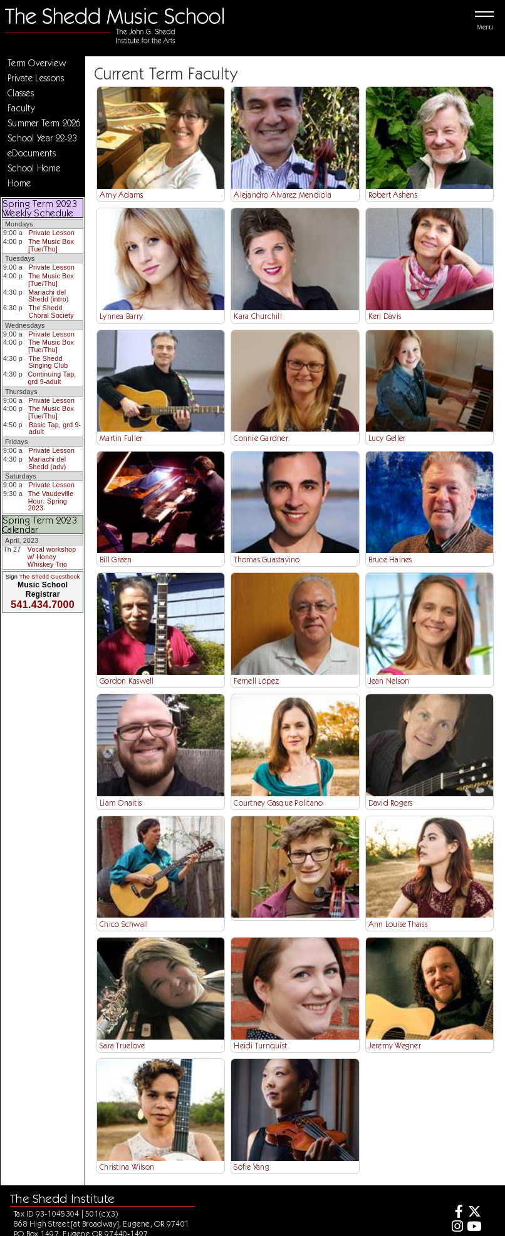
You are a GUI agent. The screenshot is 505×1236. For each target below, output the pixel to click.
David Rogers (390, 803)
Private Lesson (52, 232)
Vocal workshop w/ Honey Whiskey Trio (52, 556)
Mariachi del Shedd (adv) (47, 462)
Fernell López (256, 681)
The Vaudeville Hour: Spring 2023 (51, 501)
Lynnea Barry (121, 316)
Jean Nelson (389, 681)
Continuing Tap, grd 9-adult (52, 377)
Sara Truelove (122, 1045)
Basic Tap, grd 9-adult (55, 428)
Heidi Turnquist (260, 1045)
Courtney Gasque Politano (278, 803)
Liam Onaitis (121, 803)
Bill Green (116, 559)
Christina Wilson (127, 1167)
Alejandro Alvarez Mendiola (282, 195)
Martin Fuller (121, 438)
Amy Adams (121, 195)
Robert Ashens (392, 195)
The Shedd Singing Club (48, 362)
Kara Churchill (258, 316)
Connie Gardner (261, 438)
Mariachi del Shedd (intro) (48, 295)
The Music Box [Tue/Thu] (51, 245)
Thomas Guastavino (266, 559)
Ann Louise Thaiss (397, 924)
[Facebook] (456, 1213)
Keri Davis (385, 316)
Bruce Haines (390, 559)
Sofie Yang (251, 1167)
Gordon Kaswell (127, 681)
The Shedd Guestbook (49, 577)
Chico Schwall (124, 924)
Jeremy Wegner (394, 1045)
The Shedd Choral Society (51, 311)
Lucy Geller (387, 438)
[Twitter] (474, 1213)
